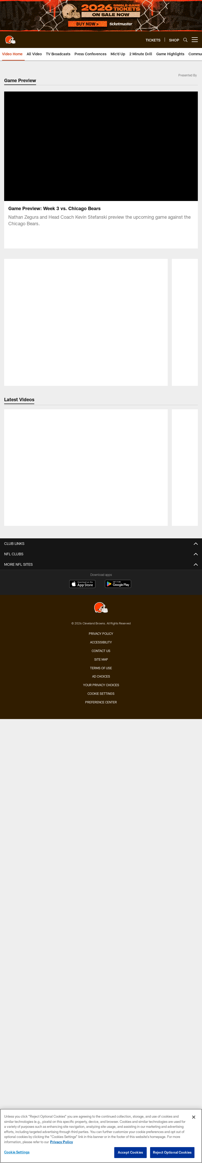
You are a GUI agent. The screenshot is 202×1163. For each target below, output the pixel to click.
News (101, 567)
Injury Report (101, 489)
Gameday (101, 831)
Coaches (101, 470)
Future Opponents (101, 790)
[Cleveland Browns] (101, 1060)
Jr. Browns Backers (101, 868)
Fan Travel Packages (101, 748)
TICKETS (101, 655)
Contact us (101, 1102)
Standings (101, 517)
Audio (101, 595)
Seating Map (101, 711)
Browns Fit (101, 929)
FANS (101, 813)
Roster (101, 461)
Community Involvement (101, 919)
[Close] (193, 1117)
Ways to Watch (101, 632)
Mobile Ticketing (101, 720)
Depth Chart (101, 480)
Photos (101, 586)
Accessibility (101, 1094)
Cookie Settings (17, 1152)
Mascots (101, 850)
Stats (101, 507)
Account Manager (101, 683)
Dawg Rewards (101, 887)
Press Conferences (101, 614)
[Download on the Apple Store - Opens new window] (82, 1036)
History (101, 535)
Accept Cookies (130, 1152)
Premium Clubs (101, 702)
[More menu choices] (195, 39)
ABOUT (101, 910)
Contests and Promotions (101, 822)
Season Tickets (101, 674)
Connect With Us (101, 975)
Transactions (101, 498)
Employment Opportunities (101, 993)
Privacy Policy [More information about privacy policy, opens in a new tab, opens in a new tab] (61, 1142)
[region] (101, 1136)
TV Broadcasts (101, 623)
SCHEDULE (101, 762)
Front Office (101, 526)
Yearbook (101, 545)
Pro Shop (101, 947)
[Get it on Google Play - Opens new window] (118, 1038)
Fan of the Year (101, 841)
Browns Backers (101, 859)
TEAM (101, 452)
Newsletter (101, 956)
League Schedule (101, 799)
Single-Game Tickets (101, 665)
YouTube (101, 642)
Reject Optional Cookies (172, 1152)
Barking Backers (101, 878)
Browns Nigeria (101, 938)
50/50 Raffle (101, 896)
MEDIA (101, 558)
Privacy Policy (101, 1085)
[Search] (185, 39)
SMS (101, 966)
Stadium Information (101, 984)
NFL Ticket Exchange (101, 739)
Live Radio (101, 604)
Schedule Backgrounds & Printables (101, 780)
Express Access (101, 730)
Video (101, 577)
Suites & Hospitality (101, 693)
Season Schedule (101, 771)
